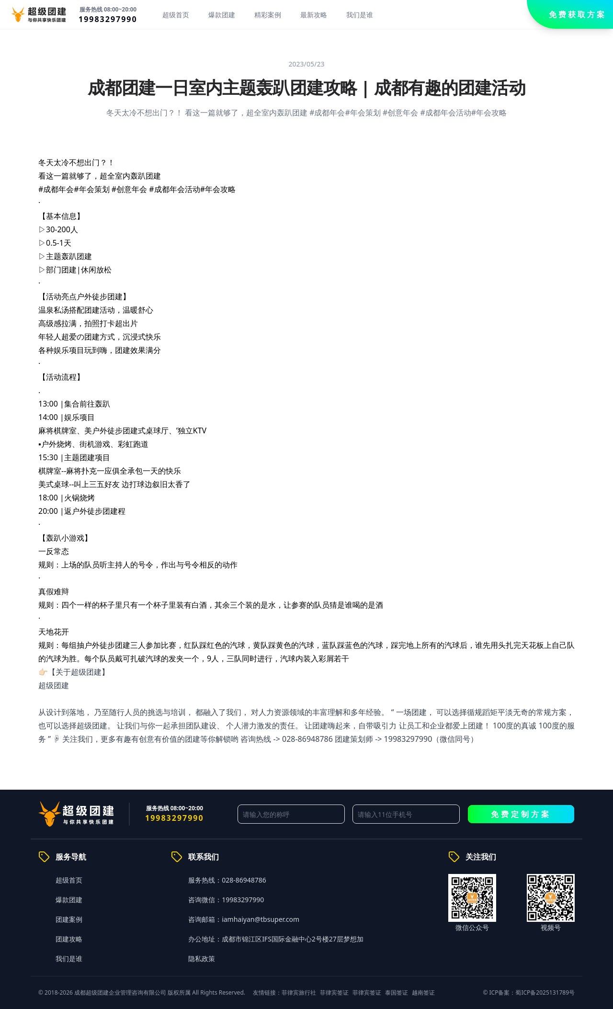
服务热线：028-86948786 (227, 879)
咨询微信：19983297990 (226, 899)
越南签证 (423, 992)
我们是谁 (359, 14)
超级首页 (175, 14)
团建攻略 (69, 938)
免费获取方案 (577, 14)
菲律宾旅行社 (299, 992)
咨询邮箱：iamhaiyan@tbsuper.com (243, 919)
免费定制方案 (521, 814)
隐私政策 (201, 958)
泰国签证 (396, 992)
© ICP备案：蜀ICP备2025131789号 (529, 992)
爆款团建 (221, 14)
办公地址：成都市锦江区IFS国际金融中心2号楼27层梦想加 (275, 938)
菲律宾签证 (334, 992)
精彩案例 (267, 14)
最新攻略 (313, 14)
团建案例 (69, 919)
